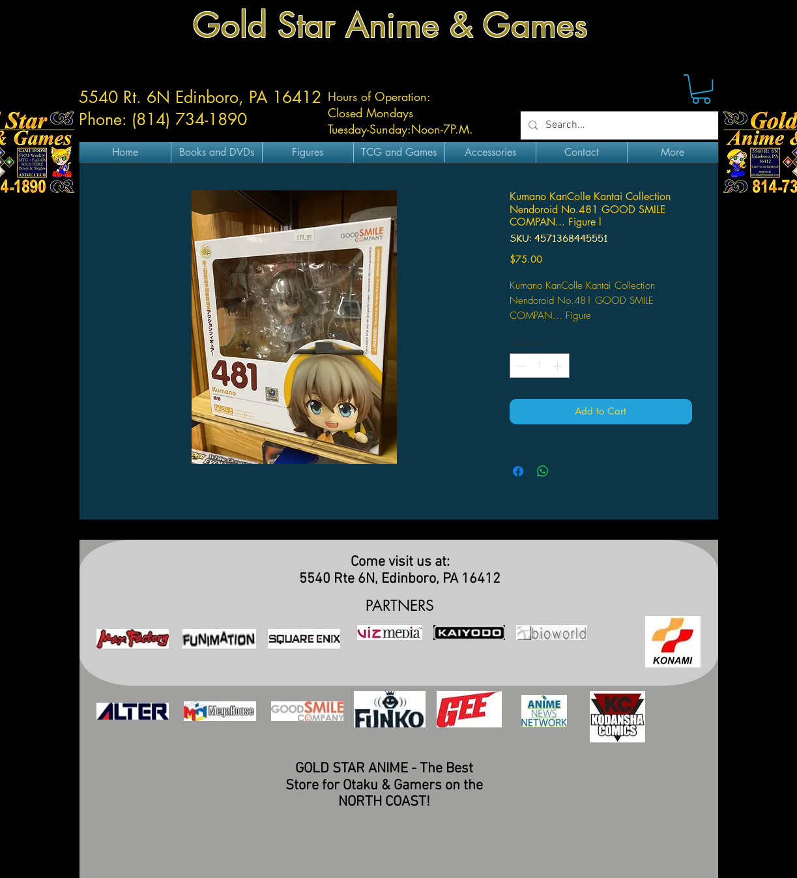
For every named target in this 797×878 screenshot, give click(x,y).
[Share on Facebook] (518, 471)
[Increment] (559, 366)
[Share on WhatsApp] (543, 471)
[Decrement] (520, 366)
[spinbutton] (539, 366)
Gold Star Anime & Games (390, 25)
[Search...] (618, 125)
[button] (701, 89)
